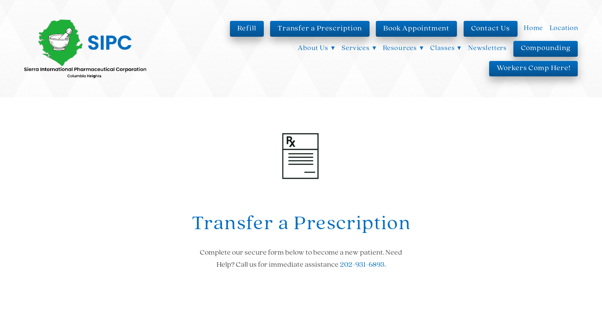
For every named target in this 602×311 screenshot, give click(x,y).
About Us (316, 48)
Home (533, 28)
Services (359, 48)
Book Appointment (416, 29)
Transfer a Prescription (320, 29)
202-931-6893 (362, 265)
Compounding (546, 48)
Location (564, 28)
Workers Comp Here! (533, 68)
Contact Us (490, 29)
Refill (246, 29)
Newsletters (487, 48)
